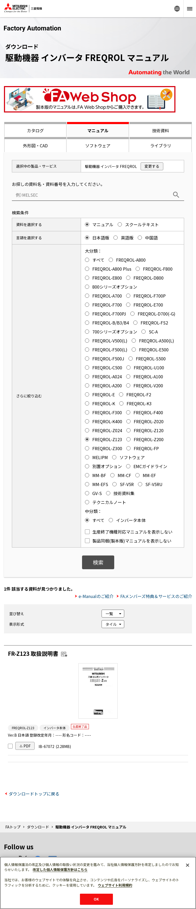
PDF (27, 745)
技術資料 (160, 130)
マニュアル (97, 130)
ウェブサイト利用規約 (115, 885)
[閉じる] (187, 865)
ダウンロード (38, 827)
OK (96, 899)
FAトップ (13, 827)
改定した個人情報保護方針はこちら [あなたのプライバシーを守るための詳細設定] (60, 869)
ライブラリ (160, 145)
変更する (152, 166)
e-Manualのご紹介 (96, 596)
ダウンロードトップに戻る (34, 793)
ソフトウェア (98, 145)
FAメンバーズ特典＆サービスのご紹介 (156, 596)
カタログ (35, 130)
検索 (98, 562)
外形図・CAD (35, 145)
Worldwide (177, 8)
